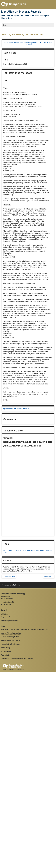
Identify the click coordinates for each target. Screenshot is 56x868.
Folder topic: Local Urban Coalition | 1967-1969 (27, 551)
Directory (4, 613)
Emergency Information (9, 620)
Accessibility (5, 648)
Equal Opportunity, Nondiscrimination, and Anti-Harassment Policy (24, 629)
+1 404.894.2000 (8, 601)
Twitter (17, 409)
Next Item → (48, 577)
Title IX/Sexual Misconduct (10, 640)
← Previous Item (9, 577)
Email (26, 409)
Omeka (17, 585)
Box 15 (6, 550)
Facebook (8, 409)
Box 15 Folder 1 (15, 550)
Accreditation (6, 655)
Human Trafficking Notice (10, 637)
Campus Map (7, 604)
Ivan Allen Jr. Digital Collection (15, 15)
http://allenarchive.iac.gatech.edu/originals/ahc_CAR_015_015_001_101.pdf (28, 43)
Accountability (6, 651)
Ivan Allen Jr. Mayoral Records (21, 12)
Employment (5, 617)
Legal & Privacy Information (11, 633)
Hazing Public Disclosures (10, 644)
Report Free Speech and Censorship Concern (17, 658)
